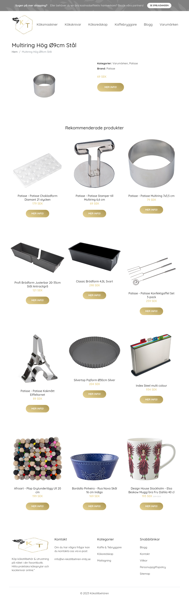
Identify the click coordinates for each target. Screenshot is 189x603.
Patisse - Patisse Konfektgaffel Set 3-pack (151, 298)
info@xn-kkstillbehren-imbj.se (72, 562)
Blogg (148, 26)
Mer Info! (110, 90)
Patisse (133, 67)
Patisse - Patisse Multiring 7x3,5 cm (151, 199)
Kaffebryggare (126, 26)
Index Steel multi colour (151, 389)
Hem (15, 55)
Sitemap (145, 577)
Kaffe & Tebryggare (109, 551)
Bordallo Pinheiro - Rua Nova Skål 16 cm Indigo (94, 494)
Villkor (144, 564)
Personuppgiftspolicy (153, 570)
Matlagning (104, 564)
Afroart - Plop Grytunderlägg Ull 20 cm (37, 494)
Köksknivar (73, 26)
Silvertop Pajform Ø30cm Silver (94, 383)
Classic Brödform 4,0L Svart (94, 285)
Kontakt (145, 557)
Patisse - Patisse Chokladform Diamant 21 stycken (37, 201)
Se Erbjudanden (159, 5)
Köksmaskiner (47, 26)
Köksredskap (97, 26)
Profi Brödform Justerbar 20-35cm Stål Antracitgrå (37, 288)
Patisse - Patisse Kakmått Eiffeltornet (38, 396)
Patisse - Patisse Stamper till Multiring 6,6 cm (94, 201)
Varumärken (169, 26)
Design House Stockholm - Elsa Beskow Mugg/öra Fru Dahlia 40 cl (151, 494)
